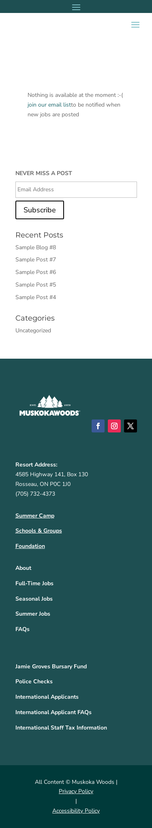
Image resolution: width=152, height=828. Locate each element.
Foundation (30, 546)
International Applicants (47, 697)
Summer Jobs (32, 614)
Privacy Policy (76, 791)
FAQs (22, 629)
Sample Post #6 (35, 272)
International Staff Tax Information (61, 728)
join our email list (49, 105)
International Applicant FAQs (53, 712)
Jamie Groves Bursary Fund (51, 666)
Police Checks (34, 681)
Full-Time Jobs (34, 583)
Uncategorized (33, 330)
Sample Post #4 (35, 297)
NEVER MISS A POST (43, 173)
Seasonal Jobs (34, 599)
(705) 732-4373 (35, 494)
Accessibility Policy (76, 811)
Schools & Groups (38, 531)
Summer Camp (34, 516)
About (23, 568)
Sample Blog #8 (35, 247)
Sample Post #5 (35, 285)
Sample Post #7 (35, 259)
